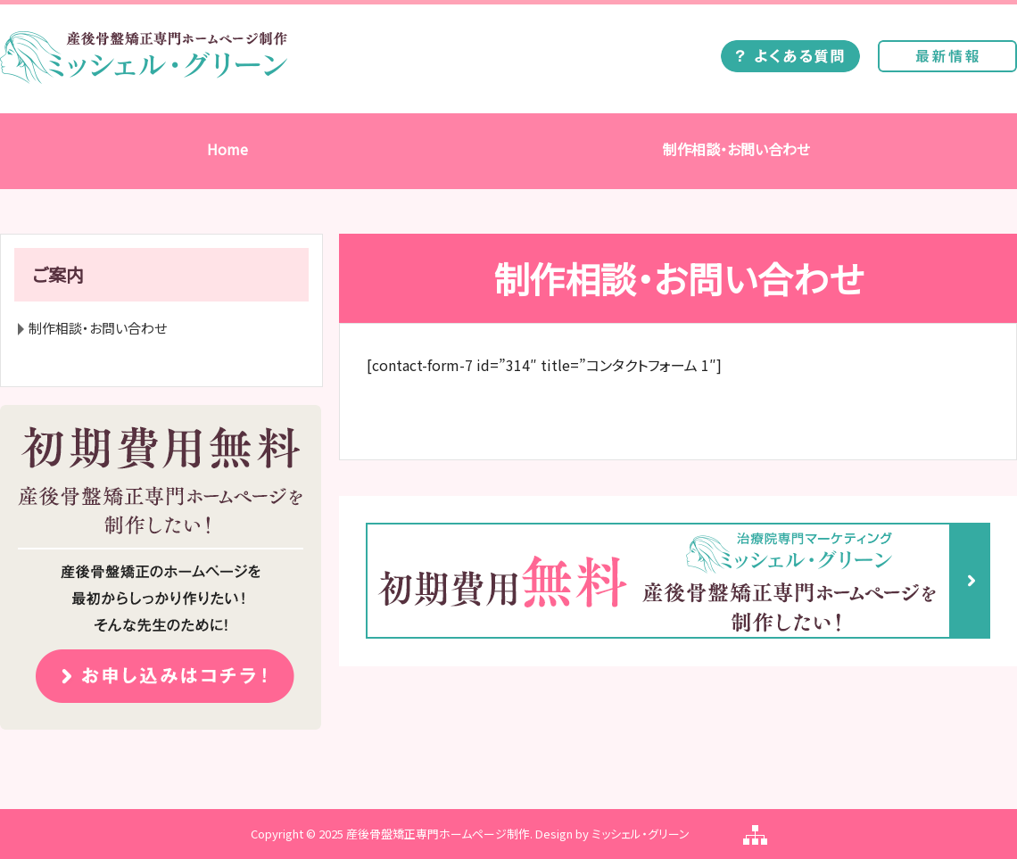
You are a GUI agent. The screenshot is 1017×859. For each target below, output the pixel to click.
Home (227, 149)
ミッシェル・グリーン (640, 833)
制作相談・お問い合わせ (736, 149)
